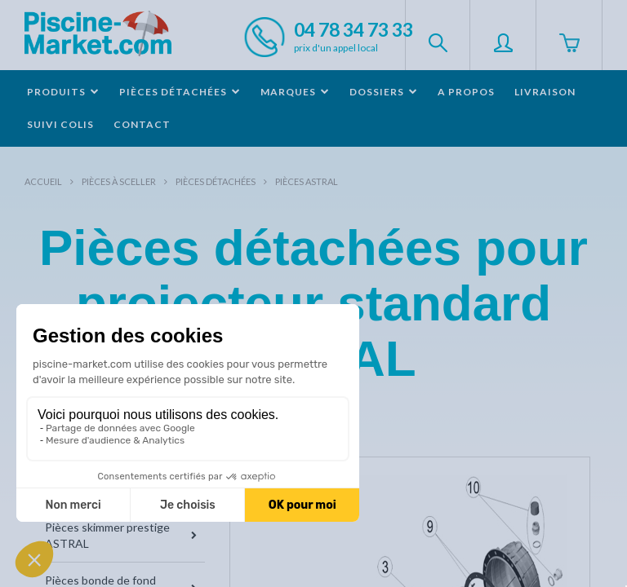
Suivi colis (60, 124)
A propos (466, 92)
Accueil (43, 181)
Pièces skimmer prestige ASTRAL (121, 535)
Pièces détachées (216, 181)
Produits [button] (63, 92)
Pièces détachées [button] (180, 92)
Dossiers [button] (383, 92)
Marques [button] (295, 92)
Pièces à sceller (119, 181)
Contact (142, 124)
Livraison (545, 92)
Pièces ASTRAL (306, 181)
